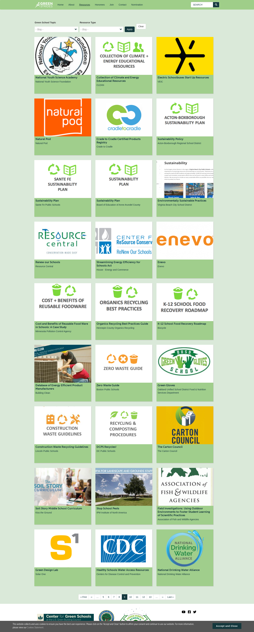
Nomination (137, 4)
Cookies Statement (35, 627)
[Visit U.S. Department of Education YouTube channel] (183, 612)
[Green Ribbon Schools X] (194, 612)
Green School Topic (45, 22)
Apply (130, 29)
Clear (141, 26)
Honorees (100, 4)
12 (144, 596)
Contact (122, 4)
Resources (84, 4)
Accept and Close (227, 626)
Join (112, 4)
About (71, 4)
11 (138, 596)
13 (151, 596)
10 (131, 596)
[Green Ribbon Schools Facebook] (189, 612)
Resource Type (88, 22)
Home (61, 4)
